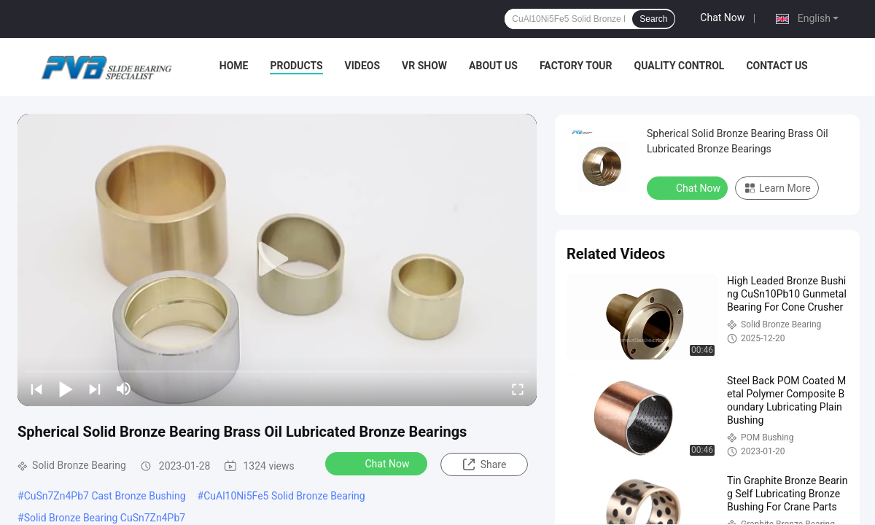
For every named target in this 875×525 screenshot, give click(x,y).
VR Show (424, 65)
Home (234, 65)
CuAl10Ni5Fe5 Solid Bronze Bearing (284, 496)
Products (296, 65)
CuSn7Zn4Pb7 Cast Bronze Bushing (105, 496)
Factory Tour (576, 65)
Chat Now (722, 17)
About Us (493, 65)
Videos (363, 65)
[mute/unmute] (124, 389)
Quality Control (679, 65)
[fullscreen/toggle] (517, 389)
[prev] (36, 389)
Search (653, 19)
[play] (277, 259)
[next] (94, 389)
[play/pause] (65, 389)
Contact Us (776, 65)
